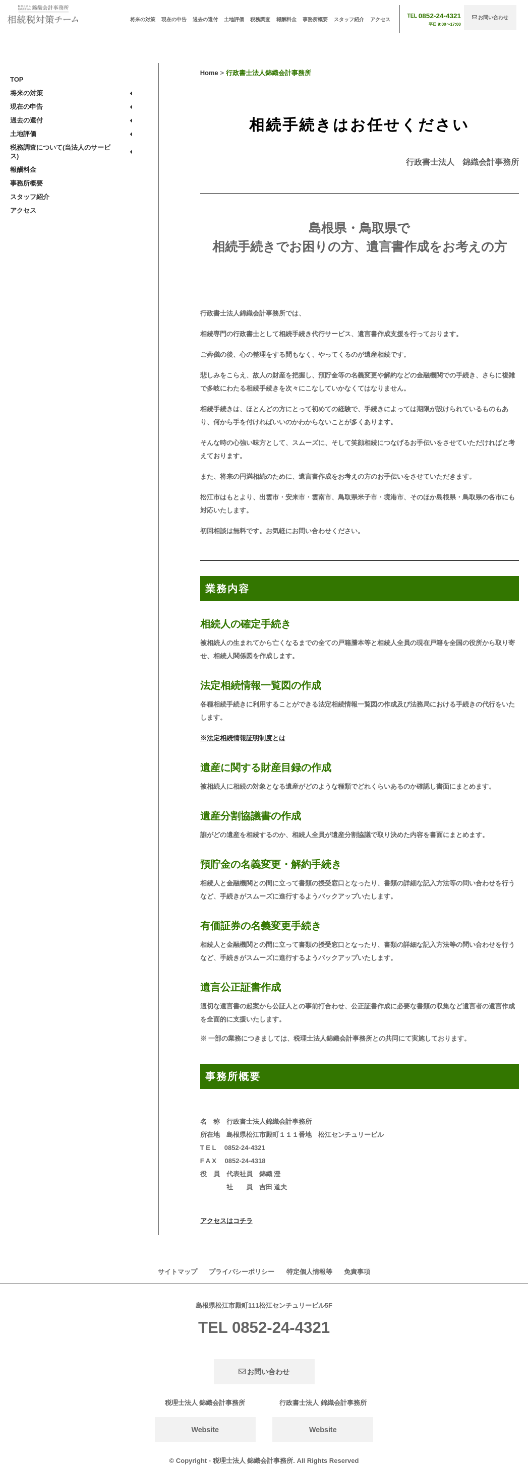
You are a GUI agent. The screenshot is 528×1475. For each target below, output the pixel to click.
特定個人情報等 (309, 1271)
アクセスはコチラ (226, 1221)
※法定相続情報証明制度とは (242, 738)
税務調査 (260, 19)
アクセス (380, 19)
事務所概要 (315, 19)
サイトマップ (177, 1271)
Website (205, 1430)
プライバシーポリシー (241, 1271)
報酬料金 (286, 19)
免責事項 (357, 1271)
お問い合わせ (490, 17)
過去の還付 (205, 19)
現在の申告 (174, 19)
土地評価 (234, 19)
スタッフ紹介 (349, 19)
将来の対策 (142, 19)
